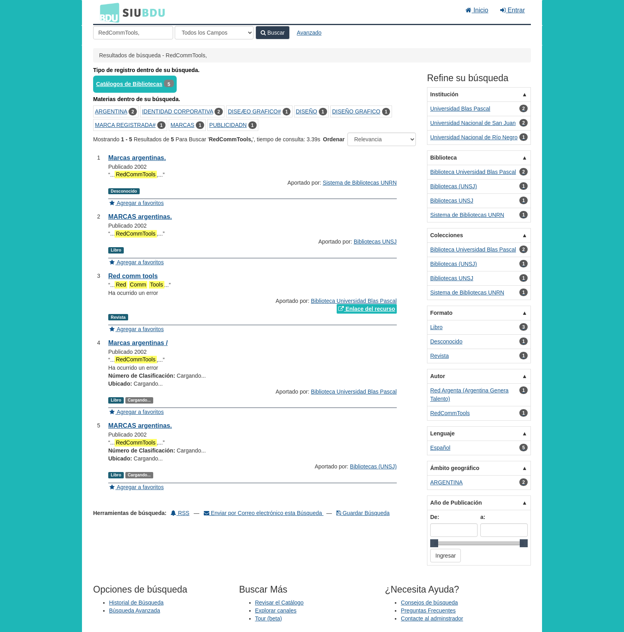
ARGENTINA (111, 111)
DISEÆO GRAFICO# (254, 111)
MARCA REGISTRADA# (125, 125)
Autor (437, 376)
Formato (441, 313)
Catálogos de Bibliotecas (129, 84)
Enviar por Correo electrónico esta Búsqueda (264, 513)
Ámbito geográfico (455, 468)
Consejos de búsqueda (429, 602)
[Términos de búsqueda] (133, 32)
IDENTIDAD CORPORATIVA (177, 111)
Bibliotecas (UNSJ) (373, 466)
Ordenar (334, 139)
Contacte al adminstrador (432, 618)
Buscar (273, 32)
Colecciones (446, 235)
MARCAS (182, 125)
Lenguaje (442, 433)
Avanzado (309, 32)
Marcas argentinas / (138, 342)
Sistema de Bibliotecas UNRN (360, 182)
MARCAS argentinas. (140, 216)
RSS (180, 513)
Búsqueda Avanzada (134, 610)
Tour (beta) (268, 618)
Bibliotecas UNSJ (375, 241)
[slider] (434, 543)
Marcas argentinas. (137, 157)
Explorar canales (275, 610)
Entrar (512, 10)
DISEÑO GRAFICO (356, 111)
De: (434, 517)
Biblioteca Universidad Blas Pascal (354, 301)
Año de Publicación (456, 502)
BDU (107, 12)
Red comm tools (133, 276)
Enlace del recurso (366, 309)
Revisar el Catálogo (279, 602)
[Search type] (214, 32)
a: (482, 517)
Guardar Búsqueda (363, 513)
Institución (444, 94)
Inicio (477, 10)
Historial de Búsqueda (136, 602)
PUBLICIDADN (228, 125)
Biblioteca (443, 157)
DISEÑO (306, 111)
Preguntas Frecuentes (428, 610)
